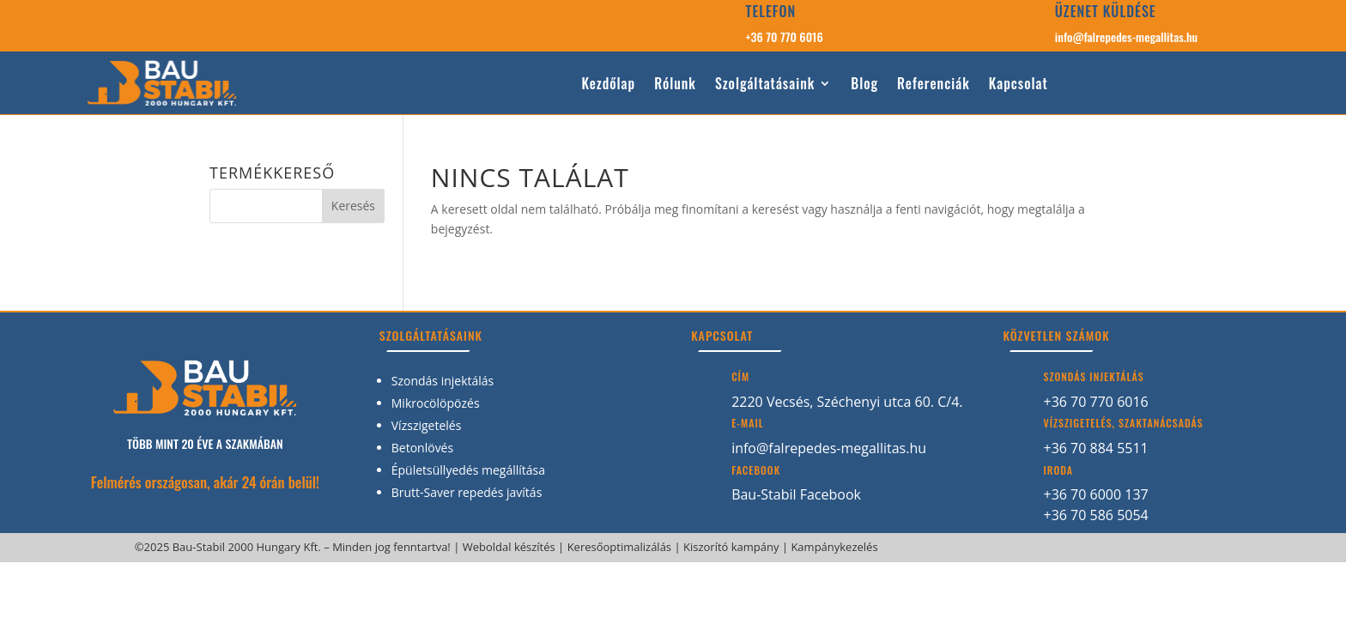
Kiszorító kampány (731, 546)
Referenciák (933, 84)
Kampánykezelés (834, 546)
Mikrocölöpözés (435, 403)
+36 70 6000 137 (1095, 494)
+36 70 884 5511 (1095, 448)
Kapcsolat (1018, 84)
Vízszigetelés (426, 425)
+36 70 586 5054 (1095, 515)
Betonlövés (422, 447)
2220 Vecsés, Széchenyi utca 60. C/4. (846, 401)
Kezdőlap (608, 84)
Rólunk (675, 84)
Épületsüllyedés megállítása (468, 470)
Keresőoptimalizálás (619, 546)
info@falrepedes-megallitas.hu (1126, 36)
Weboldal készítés (509, 546)
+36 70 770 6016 (784, 36)
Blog (864, 84)
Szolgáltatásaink (765, 84)
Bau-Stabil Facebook (796, 494)
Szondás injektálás (442, 381)
